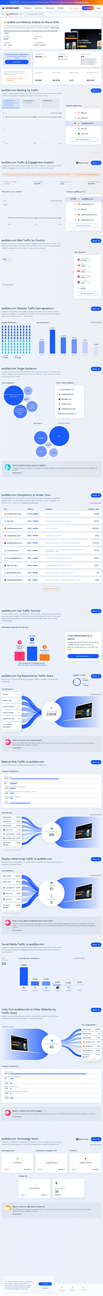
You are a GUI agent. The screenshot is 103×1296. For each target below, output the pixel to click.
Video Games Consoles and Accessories (14, 395)
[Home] (10, 8)
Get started (87, 8)
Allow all (45, 1284)
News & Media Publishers (32, 406)
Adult (28, 391)
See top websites (83, 139)
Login (98, 8)
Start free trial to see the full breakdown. (32, 665)
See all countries (87, 294)
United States (64, 59)
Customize (45, 1288)
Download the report (82, 2)
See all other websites (67, 414)
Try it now (16, 62)
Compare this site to (34, 14)
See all (27, 1169)
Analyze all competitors (30, 503)
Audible (6, 39)
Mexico (83, 264)
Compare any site (83, 226)
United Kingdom (86, 275)
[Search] (51, 14)
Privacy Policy (14, 1289)
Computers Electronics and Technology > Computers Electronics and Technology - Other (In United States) (89, 61)
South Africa (85, 281)
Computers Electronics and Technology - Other (20, 411)
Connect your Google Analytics (14, 79)
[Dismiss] (100, 2)
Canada (83, 270)
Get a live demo (83, 656)
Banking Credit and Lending (26, 399)
